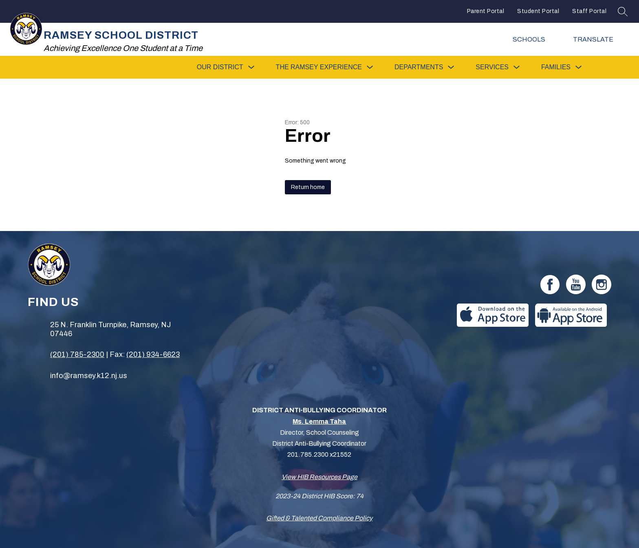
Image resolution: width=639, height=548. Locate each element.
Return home (308, 187)
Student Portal (538, 11)
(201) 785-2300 (77, 354)
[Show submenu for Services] (492, 67)
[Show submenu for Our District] (220, 67)
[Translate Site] (598, 39)
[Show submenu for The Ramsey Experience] (319, 67)
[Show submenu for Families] (556, 67)
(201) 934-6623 (153, 354)
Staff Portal (589, 11)
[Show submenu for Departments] (418, 67)
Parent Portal (486, 11)
